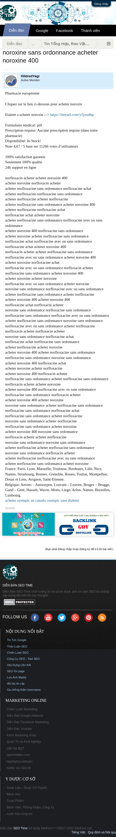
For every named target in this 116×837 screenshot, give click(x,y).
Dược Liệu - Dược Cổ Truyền (27, 788)
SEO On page (16, 671)
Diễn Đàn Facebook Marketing (28, 722)
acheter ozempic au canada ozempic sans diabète (42, 500)
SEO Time (20, 828)
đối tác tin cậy (16, 683)
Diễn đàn (16, 30)
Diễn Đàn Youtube (19, 729)
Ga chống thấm (17, 689)
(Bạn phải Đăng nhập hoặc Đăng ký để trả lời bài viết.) (79, 549)
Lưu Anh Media (16, 677)
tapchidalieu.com (18, 755)
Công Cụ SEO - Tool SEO (23, 658)
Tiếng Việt (78, 832)
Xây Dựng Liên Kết (19, 665)
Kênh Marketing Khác (21, 735)
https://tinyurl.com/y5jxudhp (72, 115)
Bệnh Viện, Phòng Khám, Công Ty (30, 807)
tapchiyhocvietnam (19, 761)
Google (42, 30)
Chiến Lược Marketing (22, 709)
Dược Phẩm (15, 800)
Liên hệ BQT (15, 748)
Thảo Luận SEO (17, 646)
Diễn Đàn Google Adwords (25, 716)
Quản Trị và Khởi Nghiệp (24, 742)
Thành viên (90, 30)
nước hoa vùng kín (20, 814)
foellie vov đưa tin (19, 768)
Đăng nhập (101, 3)
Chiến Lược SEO (18, 652)
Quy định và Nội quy (102, 832)
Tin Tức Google (16, 640)
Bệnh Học (13, 794)
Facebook (64, 30)
